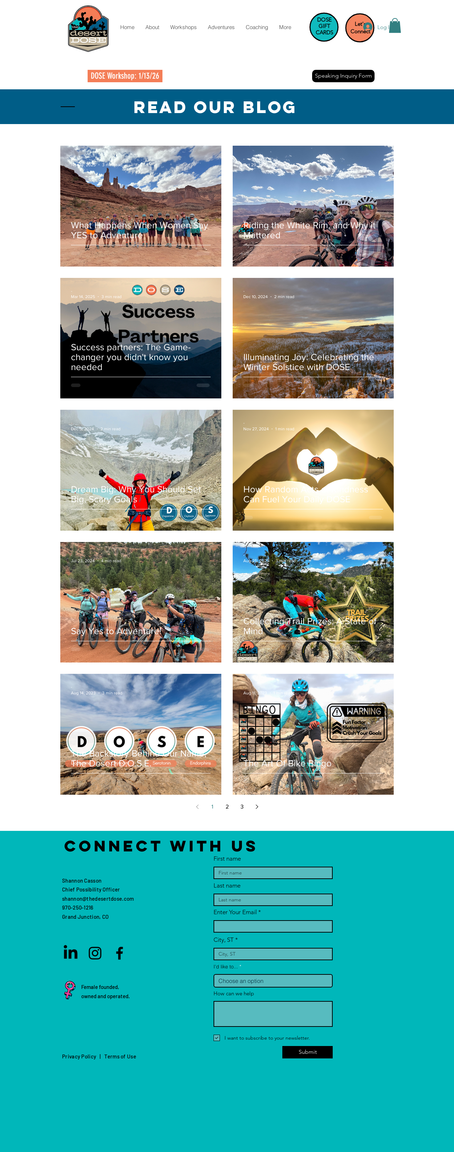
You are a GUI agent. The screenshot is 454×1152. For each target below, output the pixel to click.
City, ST (224, 940)
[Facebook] (119, 953)
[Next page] (256, 806)
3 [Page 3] (242, 807)
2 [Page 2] (227, 807)
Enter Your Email (235, 912)
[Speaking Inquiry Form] (343, 76)
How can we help (234, 993)
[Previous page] (197, 806)
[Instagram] (95, 953)
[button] (152, 27)
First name (227, 859)
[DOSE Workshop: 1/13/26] (125, 76)
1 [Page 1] (212, 807)
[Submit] (307, 1052)
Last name (227, 886)
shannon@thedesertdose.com (98, 898)
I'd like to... (226, 966)
